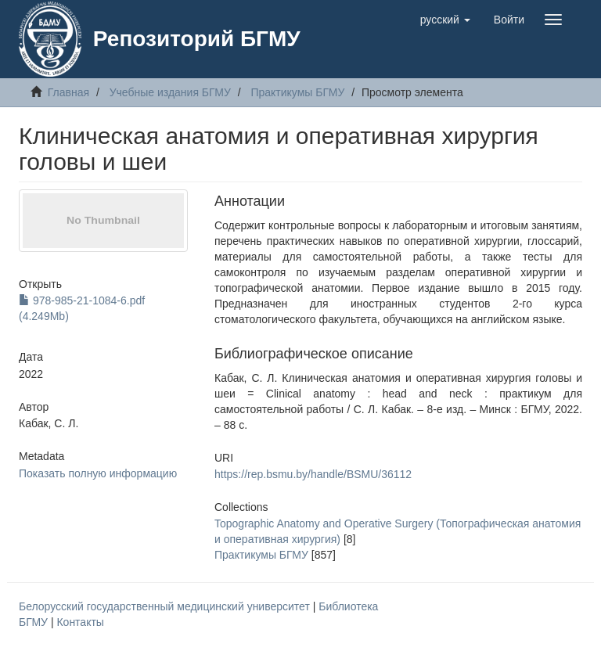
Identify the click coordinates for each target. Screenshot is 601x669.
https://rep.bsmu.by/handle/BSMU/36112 (313, 474)
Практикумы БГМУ (297, 92)
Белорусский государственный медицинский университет (166, 606)
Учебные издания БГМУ (170, 92)
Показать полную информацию (98, 473)
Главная (68, 92)
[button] (445, 19)
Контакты (79, 622)
